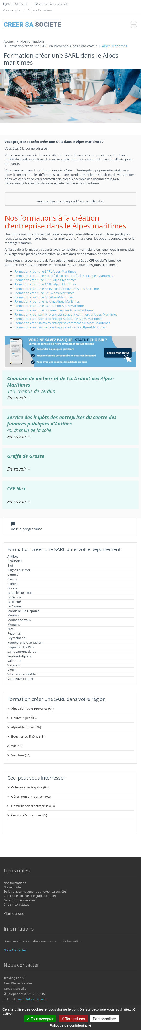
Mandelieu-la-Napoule (23, 611)
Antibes (12, 556)
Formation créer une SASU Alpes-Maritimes (45, 284)
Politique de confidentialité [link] (70, 1025)
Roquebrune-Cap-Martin (24, 642)
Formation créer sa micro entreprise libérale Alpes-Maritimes (58, 318)
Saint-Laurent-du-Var (22, 651)
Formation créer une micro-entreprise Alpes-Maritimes (53, 310)
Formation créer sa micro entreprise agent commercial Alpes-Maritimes (65, 314)
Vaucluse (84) (20, 755)
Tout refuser (73, 1019)
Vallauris (13, 665)
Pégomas (14, 633)
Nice (10, 629)
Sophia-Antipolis (19, 656)
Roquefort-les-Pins (20, 647)
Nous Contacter (15, 950)
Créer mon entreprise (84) (29, 787)
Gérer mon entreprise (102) (31, 796)
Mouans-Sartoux (19, 620)
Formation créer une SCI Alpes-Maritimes (43, 297)
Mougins (13, 624)
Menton (13, 615)
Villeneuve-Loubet (20, 679)
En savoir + (18, 397)
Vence (11, 670)
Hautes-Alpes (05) (24, 718)
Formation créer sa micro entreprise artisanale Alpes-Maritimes (60, 327)
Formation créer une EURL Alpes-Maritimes (45, 280)
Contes (12, 583)
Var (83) (16, 746)
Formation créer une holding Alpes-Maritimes (47, 301)
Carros (12, 579)
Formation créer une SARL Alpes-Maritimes (45, 271)
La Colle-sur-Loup (20, 592)
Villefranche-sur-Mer (22, 674)
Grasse (12, 588)
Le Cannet (14, 606)
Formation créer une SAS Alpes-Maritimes (44, 293)
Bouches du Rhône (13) (28, 736)
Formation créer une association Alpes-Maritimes (49, 306)
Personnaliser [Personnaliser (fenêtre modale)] (104, 1019)
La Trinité (14, 602)
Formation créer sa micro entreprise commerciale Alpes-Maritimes (62, 323)
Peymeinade (16, 638)
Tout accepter (39, 1019)
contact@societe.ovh (31, 999)
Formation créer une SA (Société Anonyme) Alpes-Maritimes (57, 288)
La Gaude (14, 597)
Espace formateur (39, 10)
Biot (10, 565)
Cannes (12, 574)
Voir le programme (26, 529)
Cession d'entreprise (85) (29, 815)
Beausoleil (14, 561)
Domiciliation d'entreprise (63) (33, 806)
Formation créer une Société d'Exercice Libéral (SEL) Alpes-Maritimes (63, 276)
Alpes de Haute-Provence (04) (32, 708)
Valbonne (14, 660)
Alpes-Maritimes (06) (26, 727)
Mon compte (11, 10)
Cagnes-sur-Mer (18, 570)
